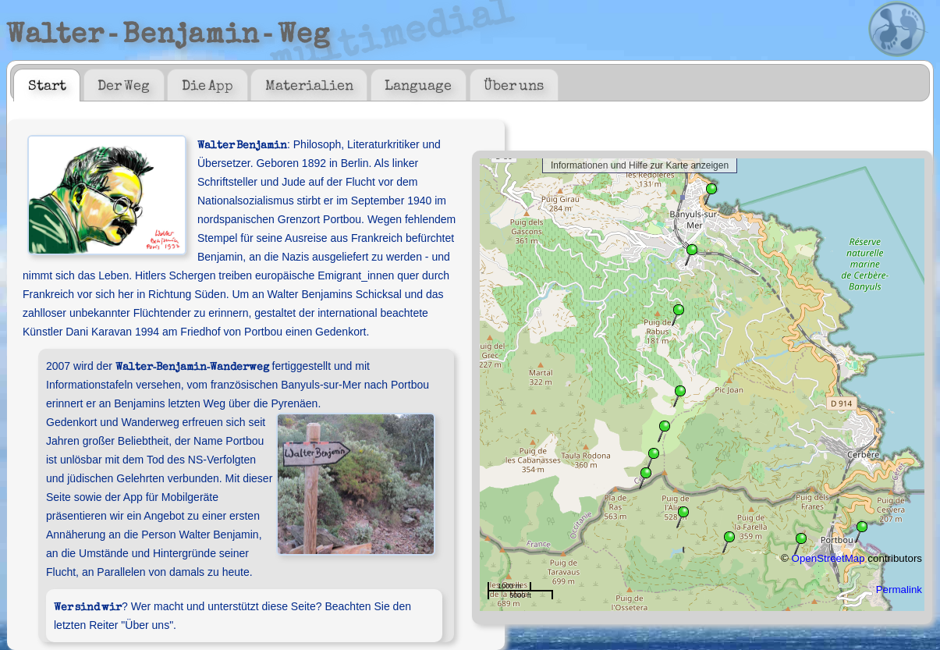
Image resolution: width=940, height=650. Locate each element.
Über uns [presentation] (514, 84)
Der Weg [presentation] (124, 84)
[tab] (46, 85)
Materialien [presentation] (309, 84)
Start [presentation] (47, 84)
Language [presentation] (418, 84)
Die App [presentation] (207, 84)
